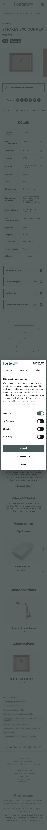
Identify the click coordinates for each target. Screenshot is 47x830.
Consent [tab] (8, 370)
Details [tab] (23, 370)
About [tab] (38, 370)
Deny (23, 464)
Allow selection (23, 456)
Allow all (23, 448)
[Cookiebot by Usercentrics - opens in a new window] (33, 363)
